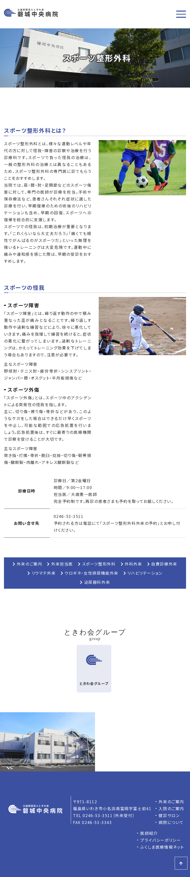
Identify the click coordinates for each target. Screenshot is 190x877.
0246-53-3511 (69, 516)
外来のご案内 (27, 564)
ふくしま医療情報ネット (162, 847)
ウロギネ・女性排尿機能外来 (89, 573)
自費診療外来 (162, 564)
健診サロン (169, 815)
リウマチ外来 (41, 573)
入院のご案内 (171, 808)
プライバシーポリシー (160, 840)
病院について (171, 822)
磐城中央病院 (31, 14)
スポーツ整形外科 (97, 564)
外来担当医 (60, 564)
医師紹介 (149, 833)
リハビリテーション (143, 573)
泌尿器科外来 (95, 582)
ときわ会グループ (94, 665)
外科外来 (131, 564)
